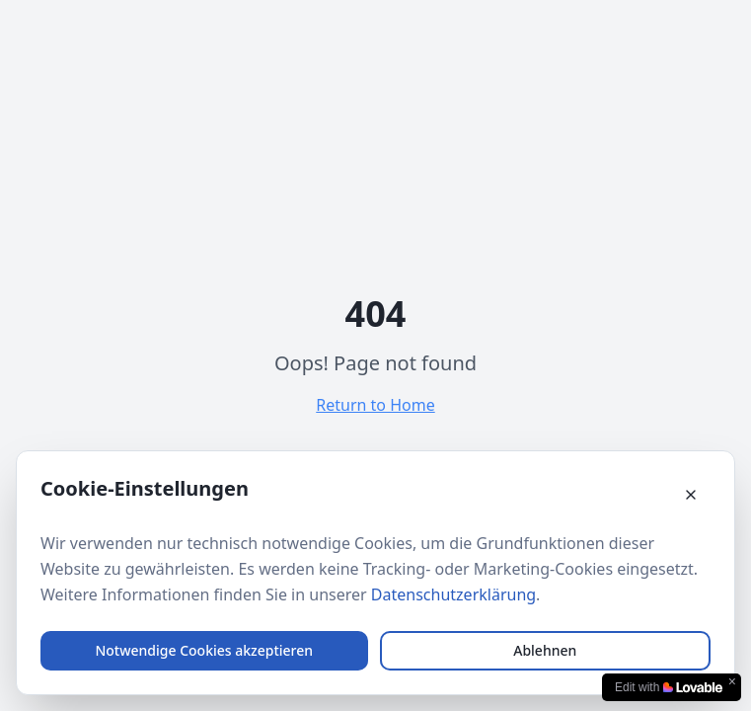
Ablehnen (544, 650)
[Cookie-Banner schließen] (691, 494)
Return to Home (375, 405)
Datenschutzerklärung (453, 594)
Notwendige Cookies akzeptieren (204, 650)
